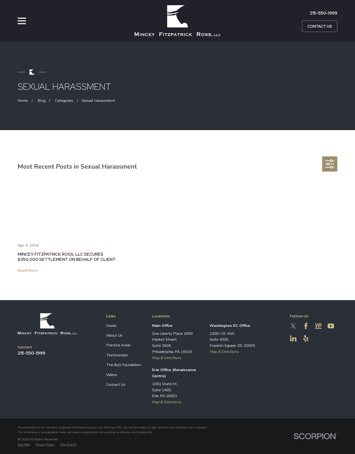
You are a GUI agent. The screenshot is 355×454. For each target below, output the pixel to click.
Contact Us (319, 26)
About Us (114, 335)
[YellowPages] (318, 326)
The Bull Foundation (123, 364)
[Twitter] (293, 326)
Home (111, 325)
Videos (111, 374)
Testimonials (117, 355)
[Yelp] (306, 338)
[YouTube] (331, 326)
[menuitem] (24, 444)
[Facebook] (306, 326)
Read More (28, 270)
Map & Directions (166, 357)
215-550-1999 (323, 13)
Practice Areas (118, 345)
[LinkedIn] (293, 338)
